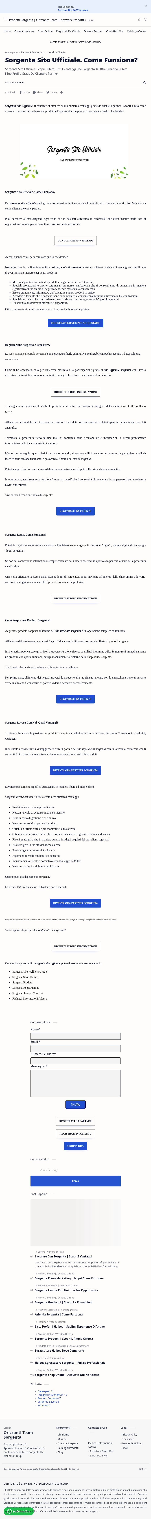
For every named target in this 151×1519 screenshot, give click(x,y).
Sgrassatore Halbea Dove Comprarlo (59, 1350)
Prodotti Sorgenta (49, 1398)
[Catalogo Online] (136, 31)
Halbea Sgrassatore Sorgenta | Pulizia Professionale (70, 1362)
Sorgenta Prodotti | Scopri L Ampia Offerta (64, 1338)
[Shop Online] (45, 31)
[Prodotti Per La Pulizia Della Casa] (56, 1345)
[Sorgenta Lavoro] (70, 1285)
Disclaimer (128, 1439)
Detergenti (45, 1391)
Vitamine (44, 1405)
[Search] (145, 19)
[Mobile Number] (75, 1060)
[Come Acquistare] (24, 31)
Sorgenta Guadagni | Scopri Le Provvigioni (64, 1302)
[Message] (75, 1083)
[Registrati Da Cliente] (68, 31)
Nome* (35, 1029)
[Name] (75, 1036)
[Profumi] (43, 1321)
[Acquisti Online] (47, 1334)
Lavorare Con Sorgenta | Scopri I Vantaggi (63, 1256)
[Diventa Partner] (93, 31)
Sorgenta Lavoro (48, 1401)
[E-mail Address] (75, 1048)
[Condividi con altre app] (61, 92)
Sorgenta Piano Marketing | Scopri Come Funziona (69, 1278)
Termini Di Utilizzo (132, 1443)
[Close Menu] (146, 6)
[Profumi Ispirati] (57, 1321)
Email (125, 1448)
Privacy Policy (129, 1434)
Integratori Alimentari (52, 1394)
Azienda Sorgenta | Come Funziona (59, 1314)
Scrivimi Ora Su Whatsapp (73, 10)
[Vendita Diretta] (55, 1251)
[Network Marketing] (49, 1285)
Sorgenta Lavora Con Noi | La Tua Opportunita (66, 1290)
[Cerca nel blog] (75, 1170)
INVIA (75, 1104)
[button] (139, 19)
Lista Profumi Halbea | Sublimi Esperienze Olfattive (70, 1326)
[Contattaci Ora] (114, 31)
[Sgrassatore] (82, 1345)
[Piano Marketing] (47, 1273)
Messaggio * (38, 1066)
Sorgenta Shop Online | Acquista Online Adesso (67, 1375)
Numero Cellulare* (43, 1054)
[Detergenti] (44, 1358)
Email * (35, 1042)
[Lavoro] (42, 1251)
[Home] (7, 31)
